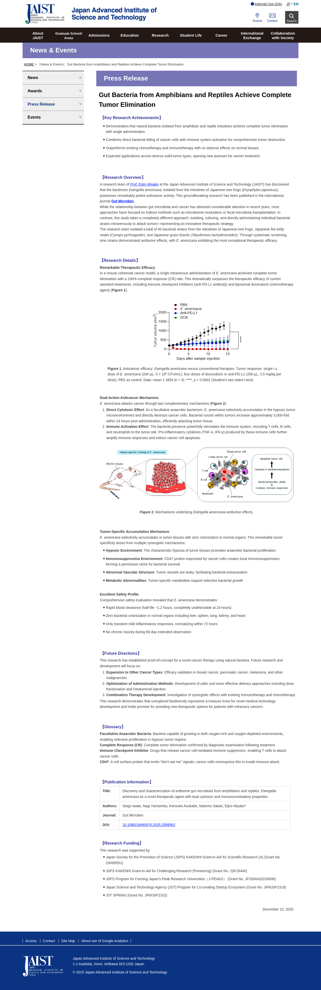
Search (292, 21)
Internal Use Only (266, 4)
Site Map (68, 941)
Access (257, 21)
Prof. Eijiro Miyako (144, 184)
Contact (272, 21)
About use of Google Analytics (104, 941)
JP (288, 4)
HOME (29, 64)
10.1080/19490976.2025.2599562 (148, 825)
